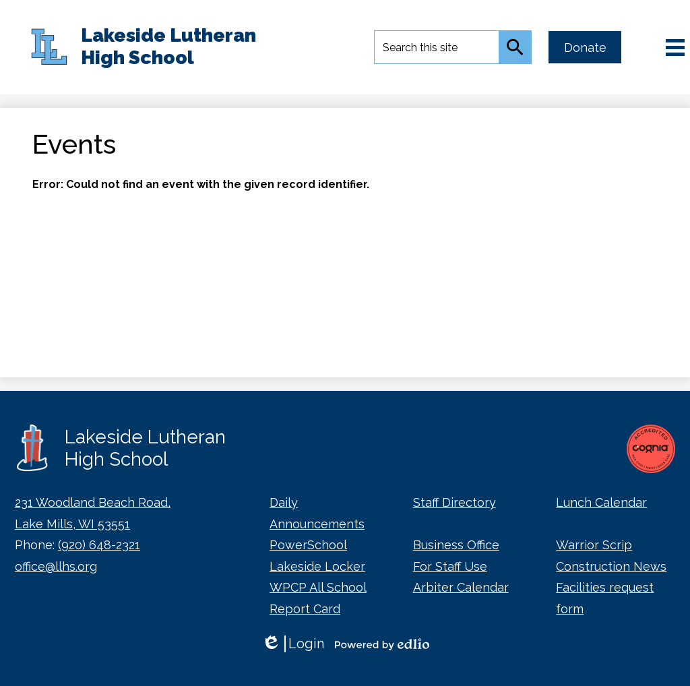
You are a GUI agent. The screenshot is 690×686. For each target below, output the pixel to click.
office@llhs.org (56, 566)
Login (292, 643)
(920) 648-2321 (99, 545)
